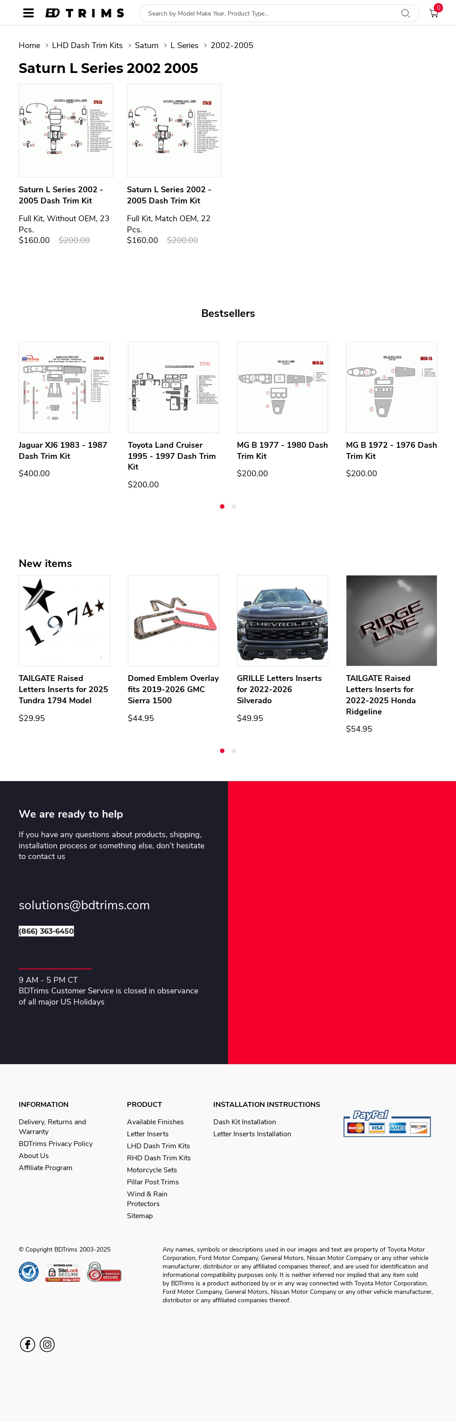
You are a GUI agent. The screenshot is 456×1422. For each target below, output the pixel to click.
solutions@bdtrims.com (84, 905)
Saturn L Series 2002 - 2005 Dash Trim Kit (61, 195)
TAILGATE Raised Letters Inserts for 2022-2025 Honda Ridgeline (381, 695)
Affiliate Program (46, 1168)
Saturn (147, 45)
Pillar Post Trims (153, 1182)
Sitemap (140, 1216)
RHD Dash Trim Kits (159, 1158)
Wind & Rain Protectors (147, 1199)
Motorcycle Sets (152, 1170)
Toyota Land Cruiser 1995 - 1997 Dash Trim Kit (172, 456)
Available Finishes (155, 1122)
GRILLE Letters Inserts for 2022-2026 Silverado (279, 689)
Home (29, 45)
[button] (222, 506)
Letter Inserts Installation (252, 1134)
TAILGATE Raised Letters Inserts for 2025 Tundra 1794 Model (63, 689)
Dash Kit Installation (244, 1122)
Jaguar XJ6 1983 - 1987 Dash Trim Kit (63, 451)
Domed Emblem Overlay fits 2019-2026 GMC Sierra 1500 (173, 689)
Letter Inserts (148, 1134)
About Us (34, 1156)
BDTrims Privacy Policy (56, 1144)
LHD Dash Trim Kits (87, 45)
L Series (185, 45)
